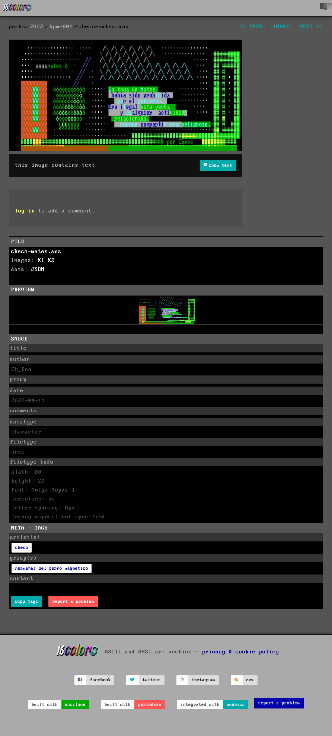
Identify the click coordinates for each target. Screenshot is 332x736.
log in (25, 211)
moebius (236, 704)
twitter (152, 680)
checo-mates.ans (36, 252)
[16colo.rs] (17, 8)
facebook (100, 680)
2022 (37, 27)
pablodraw (150, 704)
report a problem (73, 601)
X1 (41, 260)
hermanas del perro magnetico (51, 568)
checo (21, 547)
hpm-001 (61, 27)
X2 (51, 260)
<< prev (251, 27)
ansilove (75, 704)
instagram (203, 680)
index (281, 27)
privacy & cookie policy (240, 652)
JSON (38, 269)
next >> (311, 27)
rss (250, 680)
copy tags (26, 601)
